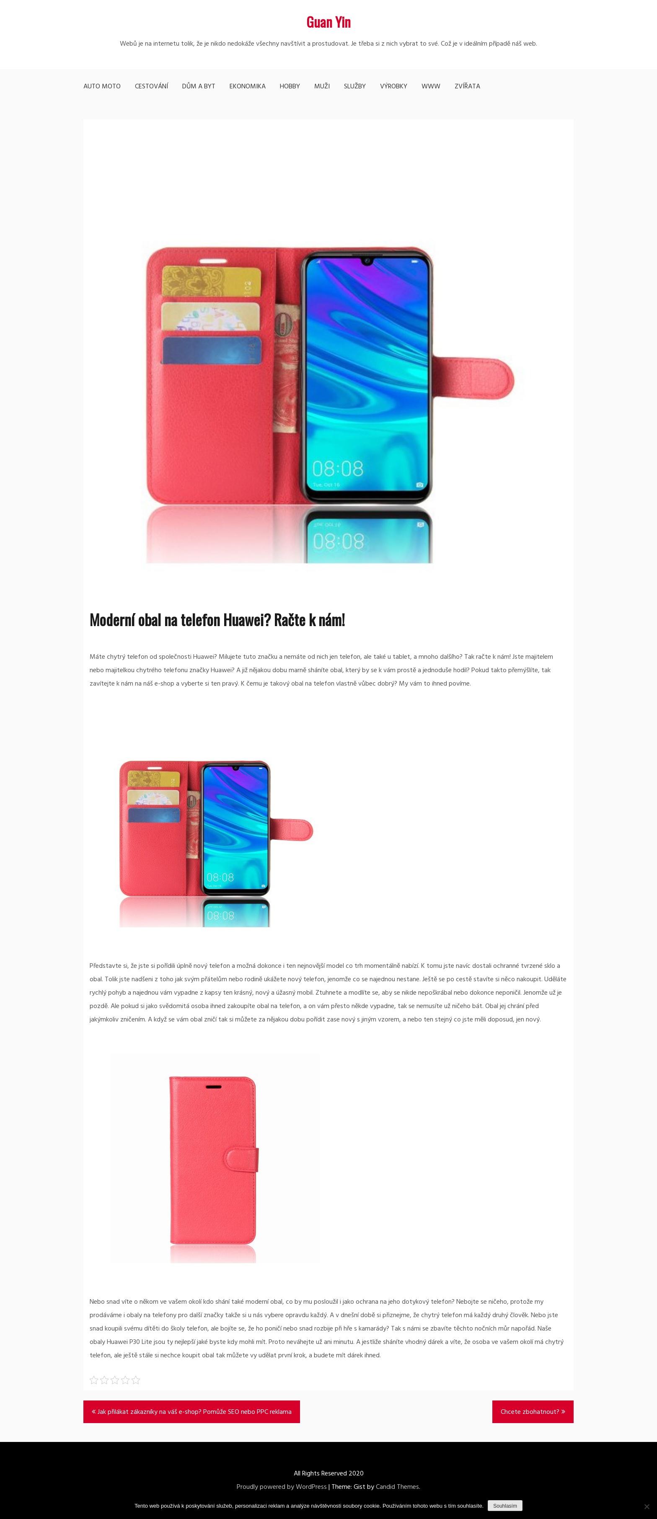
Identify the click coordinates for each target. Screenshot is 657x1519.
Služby (355, 86)
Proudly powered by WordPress (282, 1487)
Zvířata (467, 86)
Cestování (151, 86)
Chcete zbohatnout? (530, 1412)
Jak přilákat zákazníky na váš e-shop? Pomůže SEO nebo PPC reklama (195, 1412)
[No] (646, 1506)
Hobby (290, 86)
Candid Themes (397, 1487)
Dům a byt (198, 86)
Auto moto (102, 86)
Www (431, 86)
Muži (322, 86)
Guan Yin (328, 21)
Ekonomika (248, 86)
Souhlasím (505, 1506)
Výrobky (393, 86)
